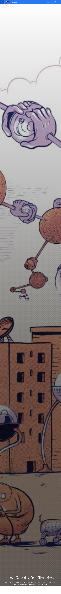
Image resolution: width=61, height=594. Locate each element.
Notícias (14, 2)
